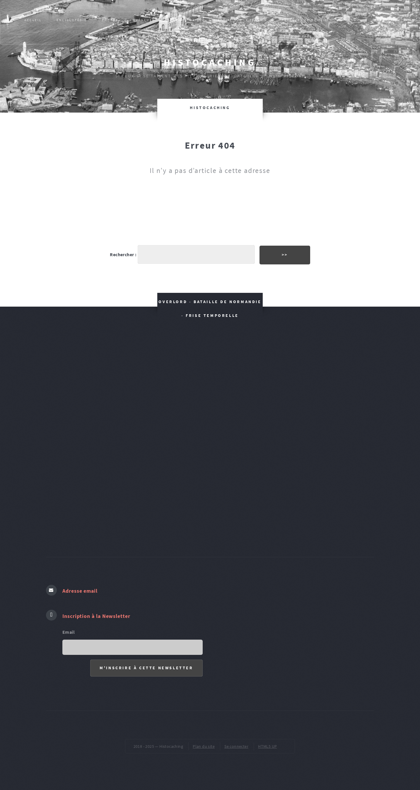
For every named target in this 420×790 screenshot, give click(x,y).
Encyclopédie (72, 20)
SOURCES (117, 36)
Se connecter (236, 746)
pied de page (298, 36)
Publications (157, 36)
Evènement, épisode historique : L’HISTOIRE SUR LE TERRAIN (200, 20)
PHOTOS (110, 20)
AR (189, 36)
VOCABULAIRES (222, 36)
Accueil (33, 20)
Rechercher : (123, 254)
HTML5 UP (267, 746)
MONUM (352, 20)
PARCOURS (385, 20)
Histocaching (210, 62)
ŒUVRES (260, 36)
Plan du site (204, 746)
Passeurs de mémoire (305, 20)
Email (68, 632)
